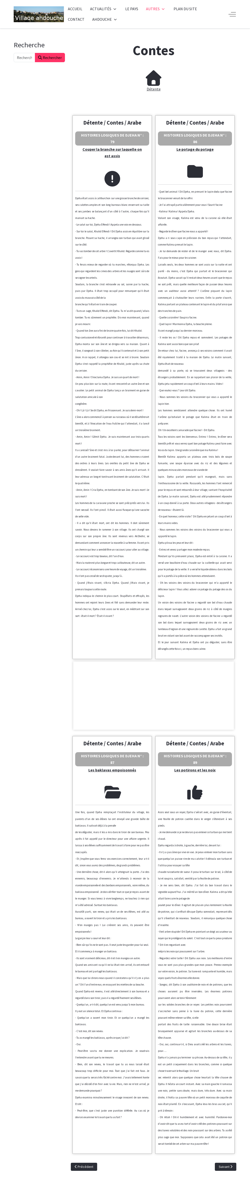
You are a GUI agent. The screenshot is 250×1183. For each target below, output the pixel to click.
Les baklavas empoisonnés (112, 770)
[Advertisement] (153, 695)
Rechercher (50, 57)
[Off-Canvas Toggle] (232, 14)
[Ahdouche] (39, 14)
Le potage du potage (195, 149)
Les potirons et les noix (195, 770)
